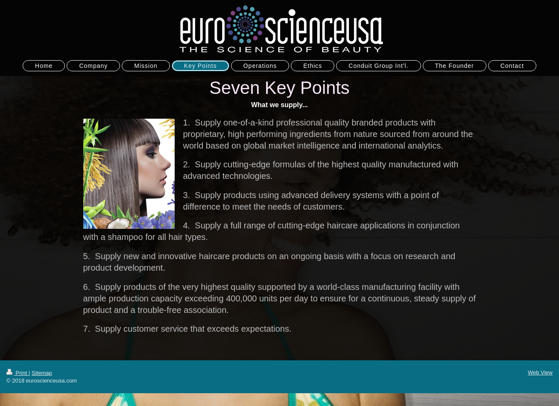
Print (17, 373)
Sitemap (42, 373)
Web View (540, 372)
